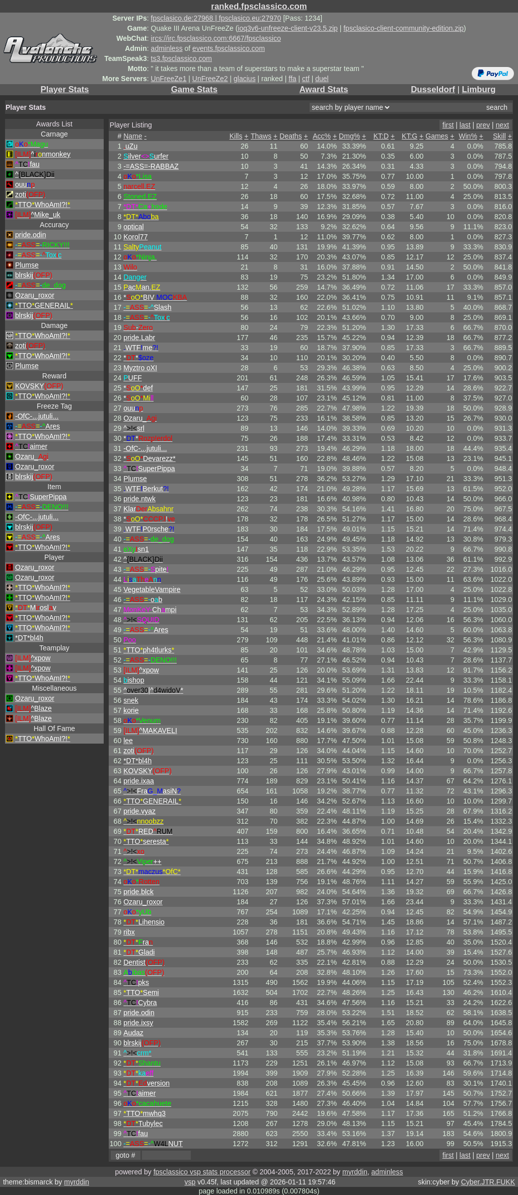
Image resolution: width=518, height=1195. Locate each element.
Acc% (322, 136)
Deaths (290, 136)
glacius (245, 79)
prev (483, 125)
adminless (167, 48)
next (502, 125)
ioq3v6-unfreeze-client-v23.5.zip (287, 28)
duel (321, 79)
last (465, 125)
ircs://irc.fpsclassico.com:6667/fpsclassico (216, 38)
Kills (236, 136)
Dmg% (349, 136)
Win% (468, 136)
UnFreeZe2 (210, 79)
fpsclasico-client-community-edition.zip (403, 28)
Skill (499, 136)
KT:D (381, 136)
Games (436, 136)
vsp (189, 1182)
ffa (292, 79)
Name (132, 136)
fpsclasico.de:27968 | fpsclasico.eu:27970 (216, 18)
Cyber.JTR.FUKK (488, 1182)
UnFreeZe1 (169, 79)
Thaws (261, 136)
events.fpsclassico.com (228, 48)
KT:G (409, 136)
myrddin (354, 1172)
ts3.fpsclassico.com (181, 58)
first (448, 125)
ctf (306, 79)
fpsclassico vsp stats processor (202, 1172)
